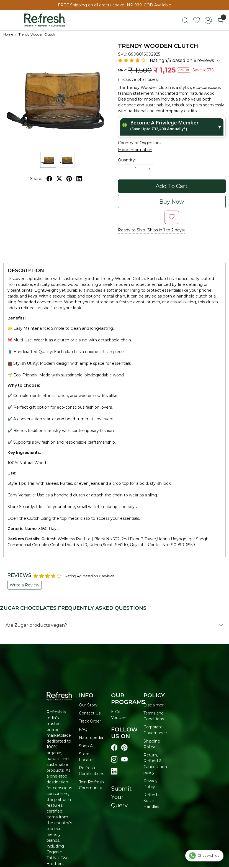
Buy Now (171, 201)
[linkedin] (79, 178)
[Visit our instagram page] (114, 760)
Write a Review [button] (24, 585)
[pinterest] (69, 178)
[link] (185, 20)
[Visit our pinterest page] (124, 748)
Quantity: (127, 160)
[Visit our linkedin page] (114, 772)
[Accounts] (208, 20)
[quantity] (136, 169)
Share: (36, 178)
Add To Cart (172, 186)
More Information (135, 149)
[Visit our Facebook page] (114, 748)
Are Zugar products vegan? (36, 625)
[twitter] (59, 178)
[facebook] (49, 178)
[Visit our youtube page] (124, 760)
